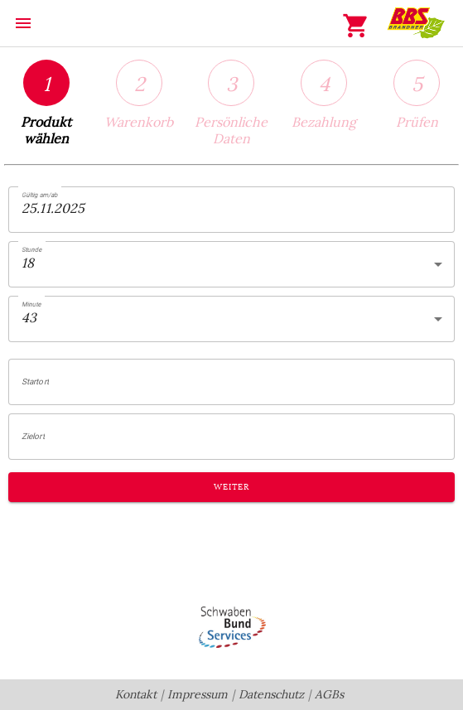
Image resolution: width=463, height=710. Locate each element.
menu (23, 23)
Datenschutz (271, 695)
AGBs (329, 695)
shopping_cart (356, 26)
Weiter (231, 487)
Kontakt (136, 695)
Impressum (197, 695)
